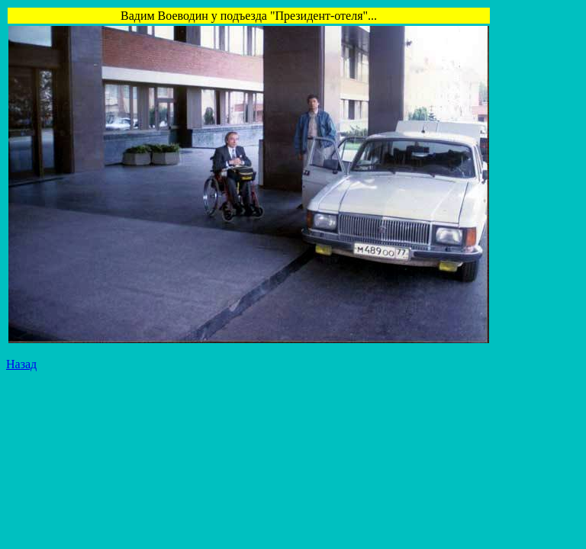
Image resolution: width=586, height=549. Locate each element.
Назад (21, 364)
